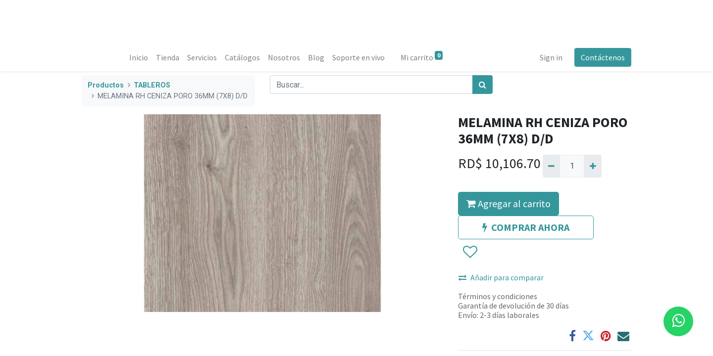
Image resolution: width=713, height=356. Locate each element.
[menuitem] (138, 57)
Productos (106, 85)
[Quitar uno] (551, 166)
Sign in (551, 57)
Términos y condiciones (497, 296)
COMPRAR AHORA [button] (525, 227)
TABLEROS (152, 85)
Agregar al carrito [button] (508, 203)
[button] (469, 252)
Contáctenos (603, 57)
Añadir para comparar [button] (501, 277)
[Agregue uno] (592, 166)
